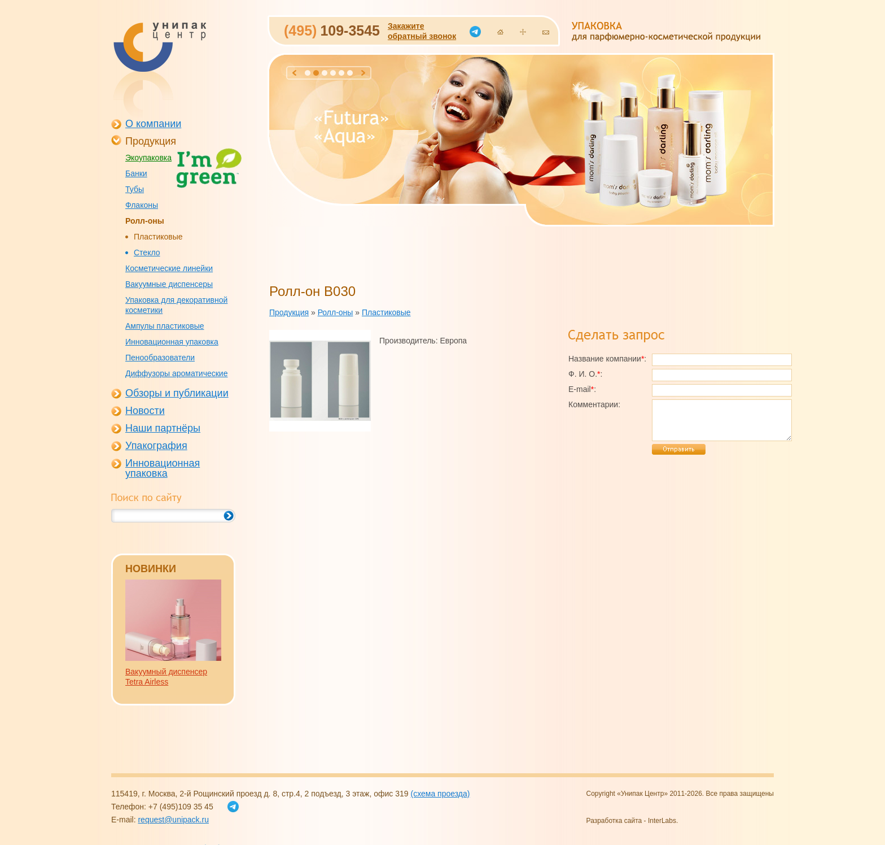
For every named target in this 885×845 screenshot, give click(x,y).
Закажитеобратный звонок (422, 31)
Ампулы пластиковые (164, 325)
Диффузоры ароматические (176, 373)
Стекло (147, 252)
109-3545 (332, 30)
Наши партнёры (162, 428)
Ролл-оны (144, 220)
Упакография (156, 445)
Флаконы (141, 205)
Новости (145, 410)
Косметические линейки (169, 268)
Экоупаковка (148, 157)
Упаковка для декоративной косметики (176, 305)
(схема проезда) (440, 793)
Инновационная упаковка (171, 341)
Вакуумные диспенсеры (169, 284)
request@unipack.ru (173, 819)
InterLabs (662, 821)
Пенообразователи (160, 357)
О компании (153, 123)
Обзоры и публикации (177, 393)
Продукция (150, 141)
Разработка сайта (614, 821)
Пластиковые (158, 236)
